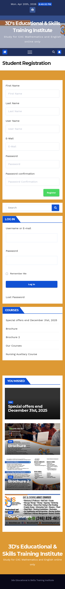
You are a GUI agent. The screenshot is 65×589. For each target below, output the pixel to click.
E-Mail (10, 138)
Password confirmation (20, 173)
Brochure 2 (13, 337)
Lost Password (15, 297)
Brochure (11, 328)
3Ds (10, 402)
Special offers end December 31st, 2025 (31, 320)
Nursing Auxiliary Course (21, 354)
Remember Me (18, 273)
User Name (13, 120)
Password (12, 156)
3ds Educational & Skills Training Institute (32, 580)
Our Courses (14, 345)
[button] (53, 51)
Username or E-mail (18, 228)
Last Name (12, 103)
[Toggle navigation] (29, 52)
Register (51, 192)
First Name (13, 85)
